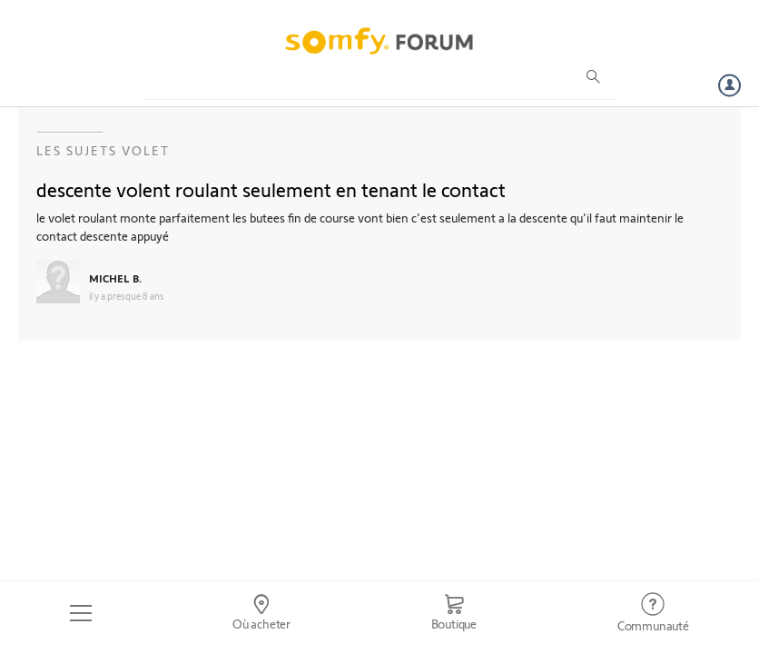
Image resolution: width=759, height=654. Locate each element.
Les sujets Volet (103, 150)
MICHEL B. (115, 278)
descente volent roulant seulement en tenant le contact (271, 189)
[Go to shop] (453, 613)
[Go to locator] (262, 613)
